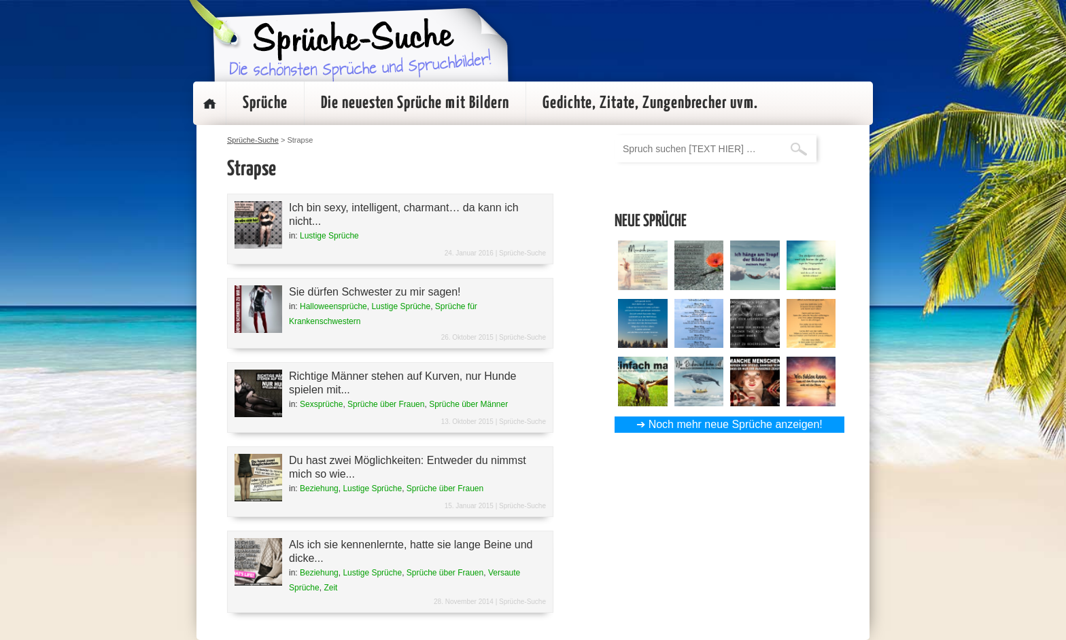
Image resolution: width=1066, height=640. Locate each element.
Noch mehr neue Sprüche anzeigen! (736, 424)
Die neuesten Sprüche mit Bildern (415, 103)
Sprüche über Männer (468, 404)
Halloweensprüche (333, 306)
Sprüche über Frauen (385, 404)
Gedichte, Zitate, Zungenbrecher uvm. (650, 103)
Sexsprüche (321, 404)
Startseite (209, 103)
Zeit (330, 587)
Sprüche (265, 103)
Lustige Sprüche (329, 236)
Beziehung (319, 488)
